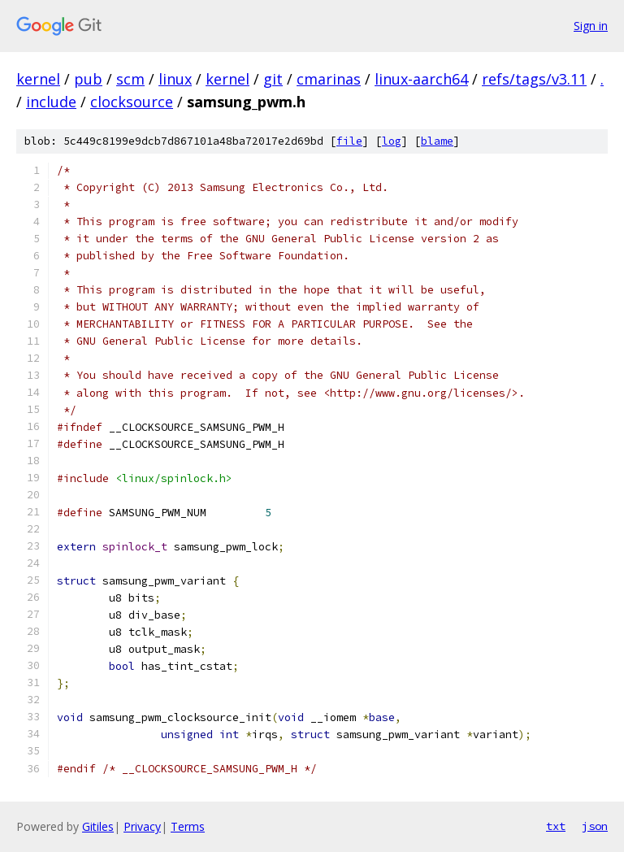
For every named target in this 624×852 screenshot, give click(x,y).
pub (88, 79)
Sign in (591, 25)
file (349, 141)
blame (437, 141)
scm (130, 79)
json (595, 826)
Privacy (142, 826)
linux (175, 79)
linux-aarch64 (421, 79)
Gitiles (98, 826)
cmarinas (329, 79)
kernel (38, 79)
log (391, 141)
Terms (188, 826)
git (273, 79)
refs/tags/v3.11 (534, 79)
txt (556, 826)
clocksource (131, 101)
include (51, 101)
